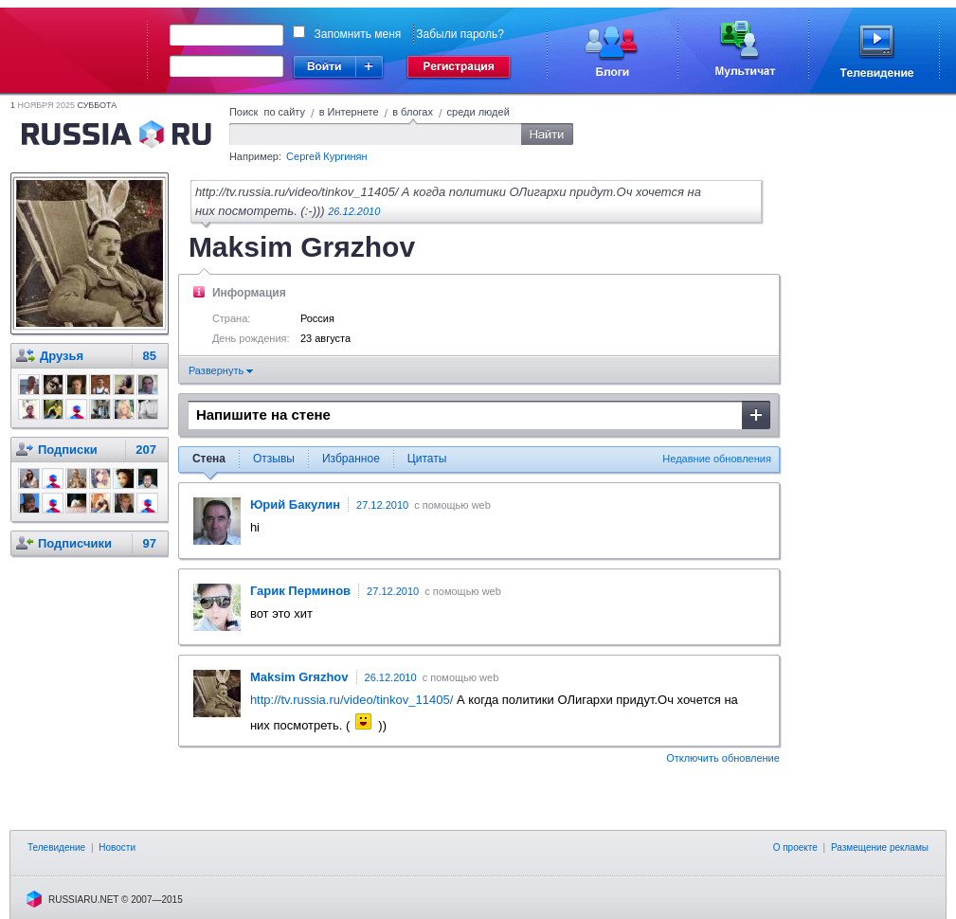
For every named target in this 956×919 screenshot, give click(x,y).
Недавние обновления (716, 458)
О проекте (795, 847)
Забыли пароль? (460, 34)
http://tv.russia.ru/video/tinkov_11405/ (351, 700)
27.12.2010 (382, 505)
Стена (208, 458)
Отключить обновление (723, 758)
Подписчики (75, 543)
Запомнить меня (358, 34)
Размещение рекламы (880, 847)
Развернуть (221, 370)
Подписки (68, 449)
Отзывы (274, 458)
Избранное (351, 458)
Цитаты (426, 458)
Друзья (61, 356)
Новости (117, 847)
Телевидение (56, 847)
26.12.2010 (354, 211)
